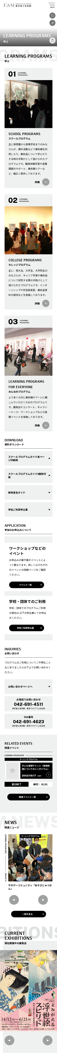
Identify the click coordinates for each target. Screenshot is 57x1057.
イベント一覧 (25, 584)
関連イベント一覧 (27, 796)
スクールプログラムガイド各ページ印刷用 (26, 458)
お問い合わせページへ (20, 686)
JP (52, 23)
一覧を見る (27, 914)
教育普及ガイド (16, 492)
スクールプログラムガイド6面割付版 (27, 475)
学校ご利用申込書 (18, 509)
